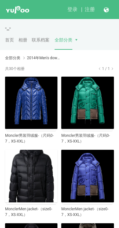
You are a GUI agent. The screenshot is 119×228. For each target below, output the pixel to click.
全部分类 (63, 39)
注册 (90, 9)
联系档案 (41, 39)
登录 (72, 9)
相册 (22, 39)
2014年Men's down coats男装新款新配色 (43, 58)
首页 (9, 39)
